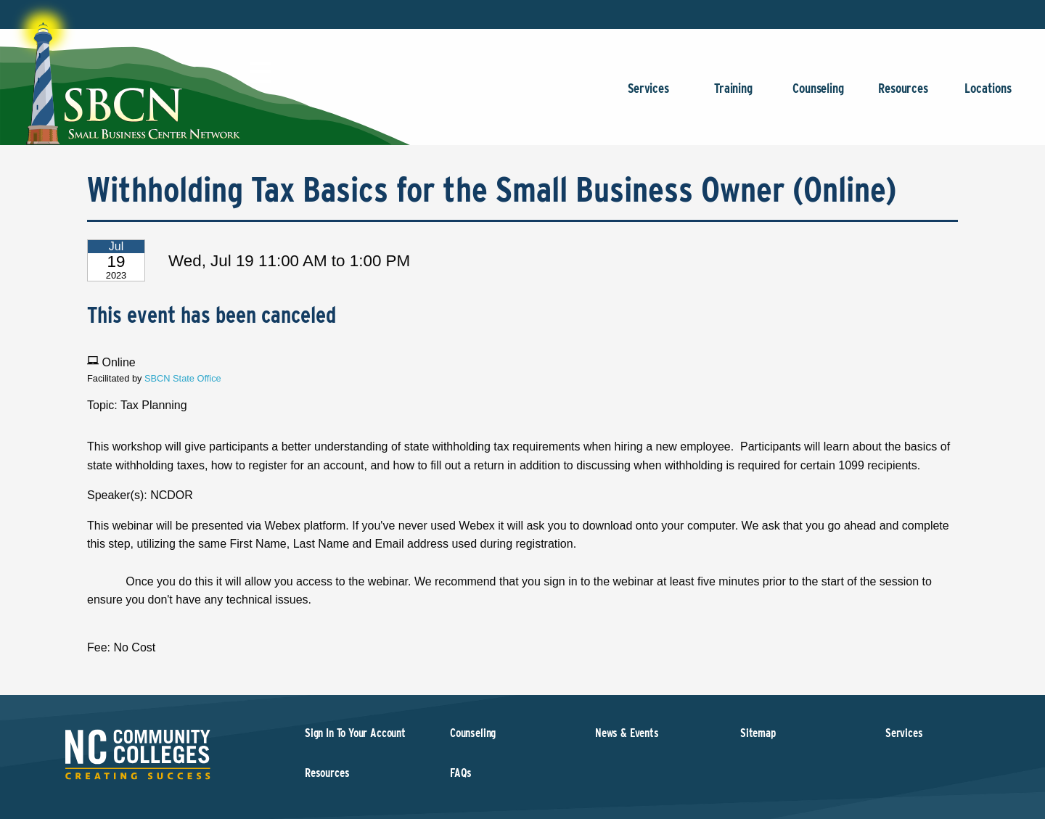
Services (648, 95)
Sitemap (758, 733)
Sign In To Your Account (355, 733)
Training (733, 95)
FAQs (461, 773)
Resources (903, 95)
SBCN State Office (182, 378)
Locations (988, 95)
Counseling (818, 95)
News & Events (627, 733)
